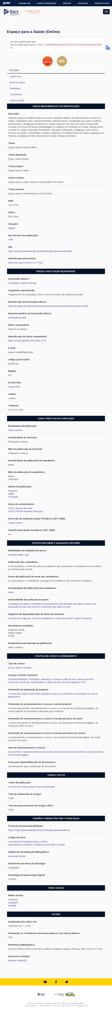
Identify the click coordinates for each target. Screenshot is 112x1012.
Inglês (11, 493)
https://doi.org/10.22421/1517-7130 (25, 262)
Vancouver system (17, 856)
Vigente (11, 228)
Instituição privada (17, 317)
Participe (67, 3)
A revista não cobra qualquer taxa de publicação (31, 786)
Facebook (13, 899)
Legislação (83, 3)
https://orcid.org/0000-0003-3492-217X (27, 340)
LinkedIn (12, 905)
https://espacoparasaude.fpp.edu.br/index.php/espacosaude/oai (39, 830)
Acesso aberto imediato (19, 667)
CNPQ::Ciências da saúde (20, 508)
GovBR (6, 3)
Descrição (14, 70)
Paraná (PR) (14, 386)
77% (10, 937)
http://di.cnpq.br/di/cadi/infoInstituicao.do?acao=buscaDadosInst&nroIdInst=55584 (48, 306)
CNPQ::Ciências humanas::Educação (25, 511)
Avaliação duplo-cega (18, 554)
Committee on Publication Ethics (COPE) (27, 841)
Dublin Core (15, 76)
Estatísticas (15, 88)
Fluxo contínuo (15, 430)
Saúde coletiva (15, 522)
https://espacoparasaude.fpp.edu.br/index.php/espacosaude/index (40, 251)
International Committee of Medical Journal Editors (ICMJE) (36, 844)
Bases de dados (17, 82)
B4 (9, 534)
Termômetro (16, 94)
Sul (9, 375)
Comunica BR (24, 3)
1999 (10, 239)
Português (13, 496)
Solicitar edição (17, 100)
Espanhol (12, 490)
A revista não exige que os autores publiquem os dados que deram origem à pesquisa (50, 618)
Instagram (13, 902)
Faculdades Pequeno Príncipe (22, 283)
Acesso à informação (46, 3)
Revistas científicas (17, 960)
